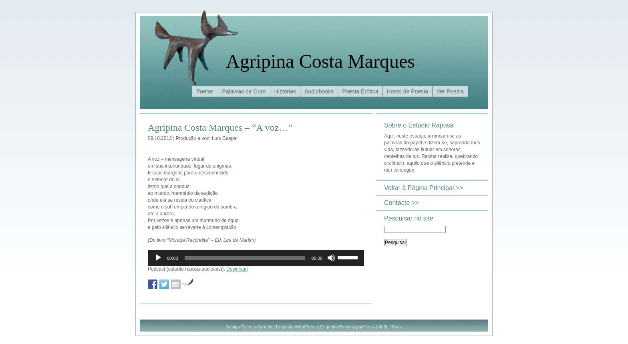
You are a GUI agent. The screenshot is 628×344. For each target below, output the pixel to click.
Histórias (285, 91)
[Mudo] (331, 258)
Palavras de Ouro (244, 91)
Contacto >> (401, 202)
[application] (256, 258)
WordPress (305, 326)
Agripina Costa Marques (320, 61)
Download (237, 269)
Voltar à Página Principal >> (423, 187)
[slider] (245, 258)
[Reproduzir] (158, 258)
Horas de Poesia (407, 91)
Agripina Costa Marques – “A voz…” (220, 127)
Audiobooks (319, 91)
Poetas (205, 91)
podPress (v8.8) (371, 326)
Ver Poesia (450, 91)
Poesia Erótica (360, 91)
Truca (396, 326)
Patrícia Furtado (256, 326)
